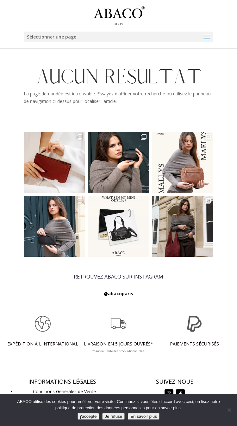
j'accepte (88, 416)
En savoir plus (143, 416)
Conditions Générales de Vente (64, 391)
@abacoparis (118, 294)
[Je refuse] (229, 410)
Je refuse (113, 416)
